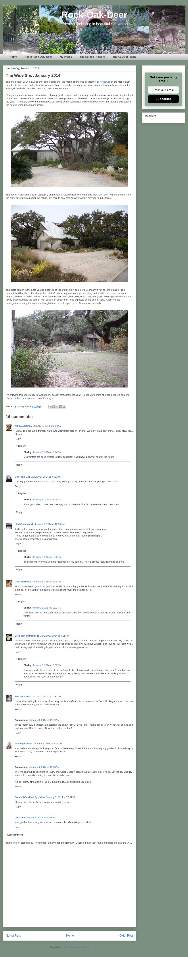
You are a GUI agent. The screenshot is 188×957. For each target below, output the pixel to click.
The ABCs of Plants (124, 56)
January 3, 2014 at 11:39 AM (44, 720)
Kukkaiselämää (23, 426)
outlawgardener (23, 743)
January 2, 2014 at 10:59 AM (49, 524)
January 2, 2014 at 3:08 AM (47, 426)
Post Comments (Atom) (76, 947)
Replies (22, 445)
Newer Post (13, 935)
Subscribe (163, 99)
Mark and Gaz (22, 476)
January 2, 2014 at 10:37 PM (46, 696)
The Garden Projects (92, 56)
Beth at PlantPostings (27, 635)
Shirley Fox (23, 406)
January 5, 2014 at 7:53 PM (60, 797)
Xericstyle (105, 81)
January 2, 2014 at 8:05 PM (46, 581)
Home (13, 56)
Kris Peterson (22, 696)
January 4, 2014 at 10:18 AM (44, 767)
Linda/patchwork (24, 524)
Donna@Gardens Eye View (30, 797)
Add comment (15, 834)
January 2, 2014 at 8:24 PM (46, 452)
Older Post (126, 935)
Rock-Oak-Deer (94, 15)
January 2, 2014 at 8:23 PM (46, 557)
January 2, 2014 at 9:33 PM (46, 665)
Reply (18, 438)
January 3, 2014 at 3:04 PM (47, 743)
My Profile (66, 56)
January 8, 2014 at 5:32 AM (40, 817)
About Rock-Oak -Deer (38, 56)
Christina (20, 817)
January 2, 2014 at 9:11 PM (54, 635)
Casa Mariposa (23, 581)
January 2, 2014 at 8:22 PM (46, 607)
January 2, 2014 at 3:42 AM (45, 476)
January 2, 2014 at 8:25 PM (46, 499)
